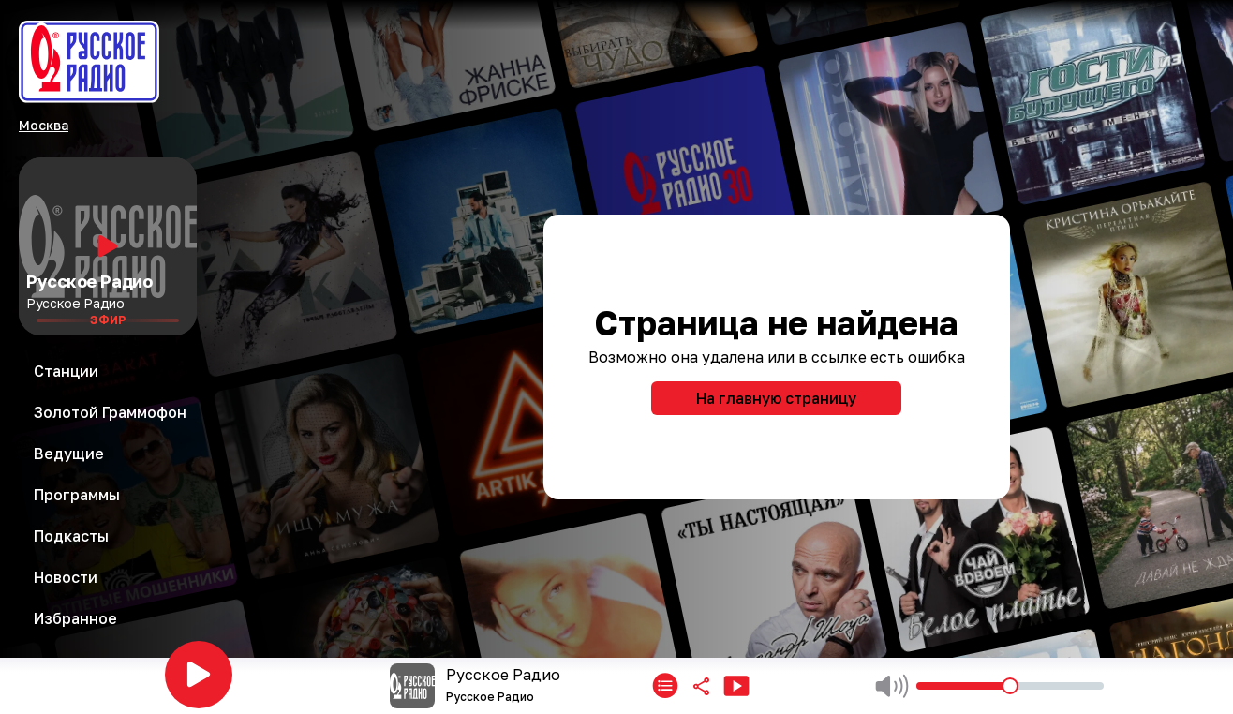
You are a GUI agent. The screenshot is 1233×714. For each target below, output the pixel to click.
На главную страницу (776, 398)
